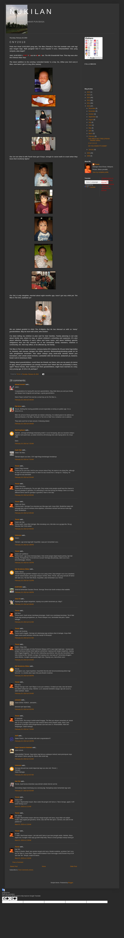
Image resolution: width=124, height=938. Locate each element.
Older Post (73, 866)
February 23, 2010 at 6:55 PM (24, 709)
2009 (88, 153)
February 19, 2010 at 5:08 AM (24, 604)
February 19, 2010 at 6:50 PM (24, 676)
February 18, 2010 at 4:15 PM (24, 580)
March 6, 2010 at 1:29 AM (23, 840)
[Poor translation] (13, 899)
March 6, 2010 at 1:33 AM (23, 858)
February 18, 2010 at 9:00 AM (24, 495)
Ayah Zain (18, 450)
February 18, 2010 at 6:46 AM (24, 400)
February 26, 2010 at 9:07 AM (24, 775)
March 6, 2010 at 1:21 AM (23, 806)
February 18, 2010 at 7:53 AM (24, 459)
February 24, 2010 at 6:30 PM (24, 741)
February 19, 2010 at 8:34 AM (24, 660)
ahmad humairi (20, 384)
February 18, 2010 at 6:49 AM (24, 424)
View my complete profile (100, 172)
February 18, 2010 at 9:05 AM (24, 513)
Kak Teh (17, 781)
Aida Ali (17, 599)
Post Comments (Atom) (25, 870)
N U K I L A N (30, 12)
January (91, 149)
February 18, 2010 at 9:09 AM (24, 529)
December (92, 108)
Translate (90, 187)
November (92, 111)
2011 (88, 103)
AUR (16, 736)
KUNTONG (18, 587)
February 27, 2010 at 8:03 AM (24, 791)
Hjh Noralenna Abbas (22, 569)
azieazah (18, 700)
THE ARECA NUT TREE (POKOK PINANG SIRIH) (99, 139)
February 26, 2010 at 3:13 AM (24, 759)
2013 (88, 97)
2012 (88, 100)
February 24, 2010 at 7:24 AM (24, 729)
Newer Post (14, 866)
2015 (88, 92)
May (90, 128)
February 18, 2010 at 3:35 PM (24, 562)
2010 (88, 106)
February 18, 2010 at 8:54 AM (24, 477)
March (91, 133)
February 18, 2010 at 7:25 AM (24, 443)
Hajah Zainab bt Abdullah (23, 747)
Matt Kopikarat (20, 430)
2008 (88, 156)
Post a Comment (18, 862)
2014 (88, 95)
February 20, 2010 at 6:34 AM (24, 693)
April (90, 131)
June (90, 125)
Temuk (17, 466)
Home (44, 866)
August (91, 119)
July (90, 122)
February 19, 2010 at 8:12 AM (24, 622)
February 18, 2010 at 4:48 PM (24, 592)
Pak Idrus (18, 406)
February (92, 136)
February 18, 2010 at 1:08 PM (24, 545)
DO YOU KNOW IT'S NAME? (97, 146)
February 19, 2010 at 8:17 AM (24, 638)
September (92, 117)
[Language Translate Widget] (96, 182)
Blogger (70, 882)
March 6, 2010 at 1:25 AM (23, 824)
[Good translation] (6, 899)
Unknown (18, 535)
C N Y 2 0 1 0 (92, 143)
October (91, 114)
